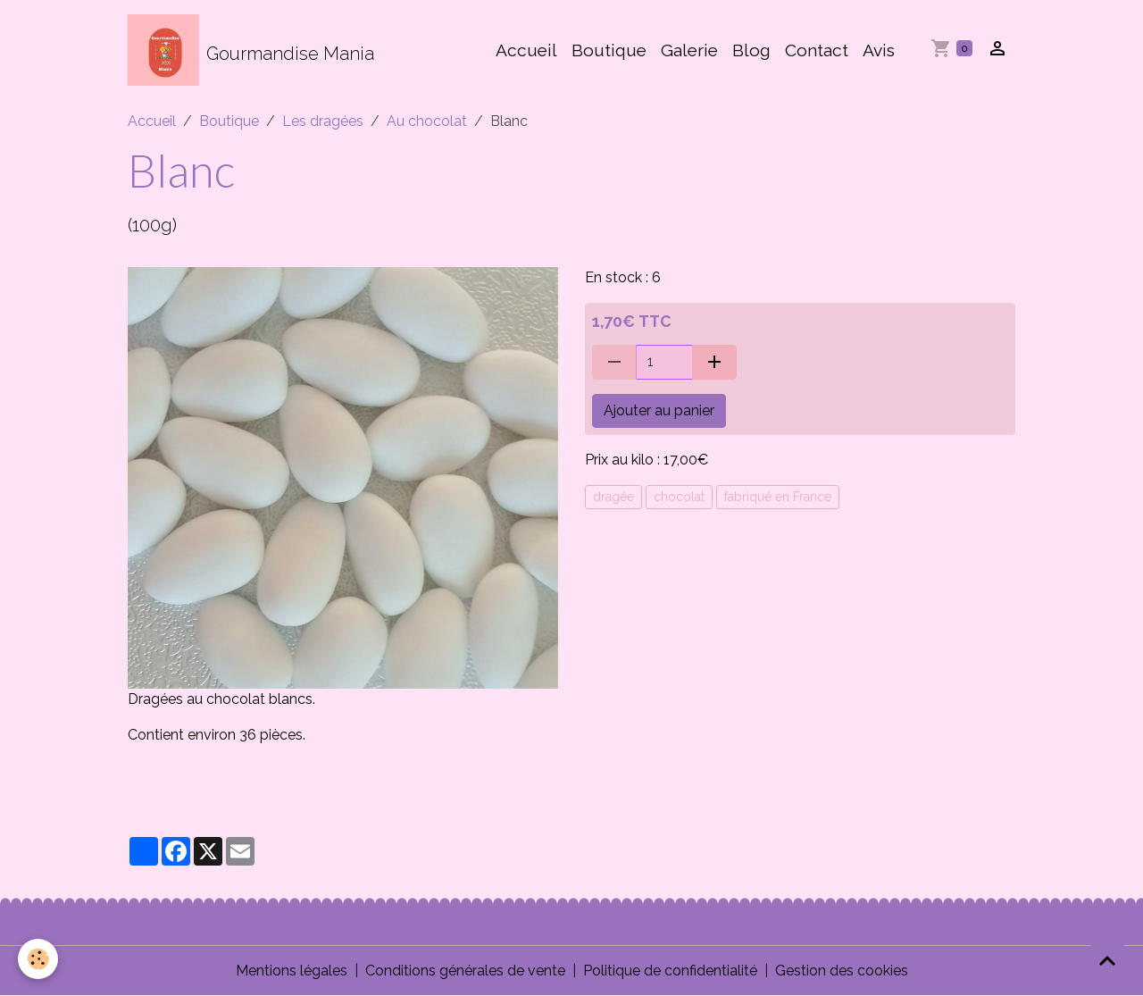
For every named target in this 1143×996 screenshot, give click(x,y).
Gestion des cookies (841, 970)
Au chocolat (427, 121)
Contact (816, 50)
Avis (879, 50)
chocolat (679, 497)
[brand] (251, 50)
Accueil (526, 50)
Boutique (609, 50)
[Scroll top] (1107, 960)
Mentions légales (291, 970)
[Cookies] (38, 959)
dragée (613, 497)
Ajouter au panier (659, 410)
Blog (751, 50)
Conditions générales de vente (465, 970)
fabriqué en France (777, 497)
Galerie (689, 50)
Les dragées (322, 121)
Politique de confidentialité (670, 970)
